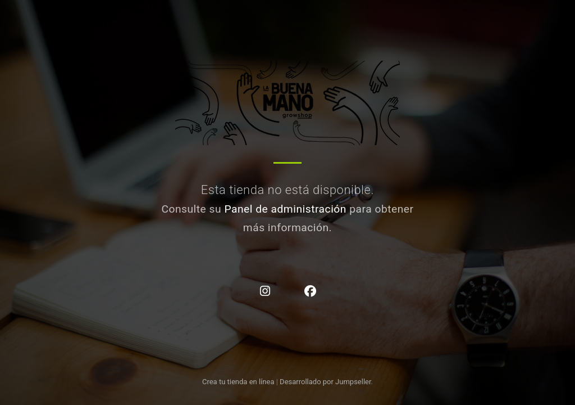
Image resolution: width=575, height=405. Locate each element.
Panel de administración (285, 208)
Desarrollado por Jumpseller (325, 381)
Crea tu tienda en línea (239, 381)
